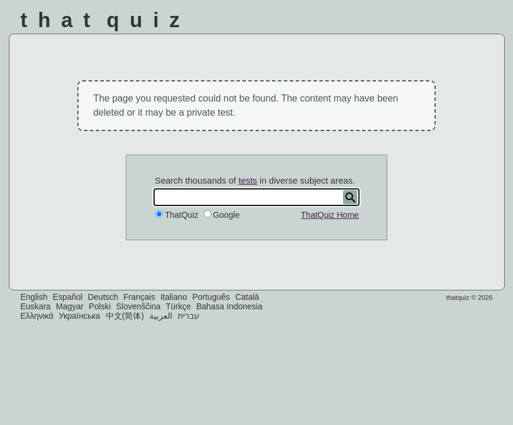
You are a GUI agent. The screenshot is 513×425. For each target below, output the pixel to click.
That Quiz (106, 19)
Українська (79, 316)
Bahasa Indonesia (229, 306)
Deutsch (103, 297)
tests (247, 180)
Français (139, 297)
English (34, 297)
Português (211, 297)
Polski (99, 306)
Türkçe (178, 306)
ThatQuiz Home (330, 215)
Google (226, 215)
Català (247, 297)
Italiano (174, 297)
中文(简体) (125, 316)
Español (68, 297)
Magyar (70, 306)
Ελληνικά (37, 316)
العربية (160, 316)
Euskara (36, 306)
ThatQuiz (181, 215)
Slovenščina (138, 306)
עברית (189, 316)
